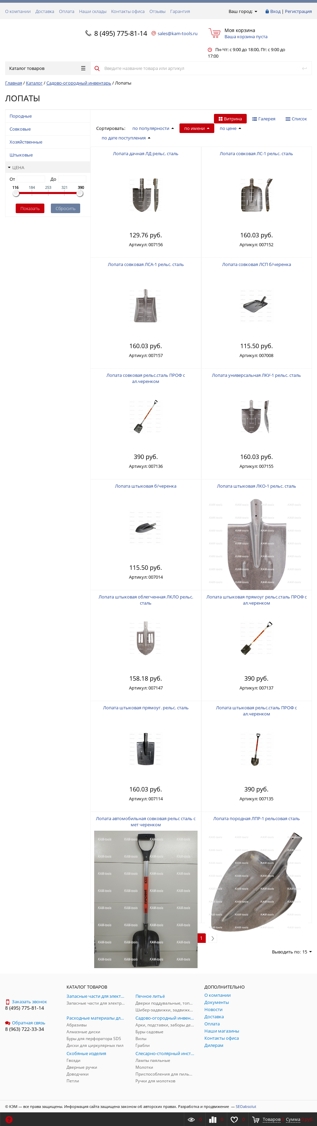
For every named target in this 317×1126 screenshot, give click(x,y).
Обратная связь (25, 1023)
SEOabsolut (246, 1106)
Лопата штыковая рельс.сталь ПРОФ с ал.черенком (256, 711)
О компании (18, 11)
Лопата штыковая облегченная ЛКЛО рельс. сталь (146, 600)
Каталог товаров (47, 68)
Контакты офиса (128, 11)
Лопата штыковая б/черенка (145, 486)
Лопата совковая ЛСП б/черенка (256, 264)
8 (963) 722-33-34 (24, 1029)
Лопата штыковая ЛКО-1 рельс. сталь (256, 486)
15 (307, 952)
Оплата (66, 11)
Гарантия (180, 11)
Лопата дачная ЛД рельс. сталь (145, 153)
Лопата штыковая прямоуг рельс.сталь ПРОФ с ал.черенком (256, 600)
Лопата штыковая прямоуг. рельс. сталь (146, 708)
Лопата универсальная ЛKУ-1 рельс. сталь (256, 375)
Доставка (44, 11)
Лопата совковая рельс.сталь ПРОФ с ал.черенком (145, 378)
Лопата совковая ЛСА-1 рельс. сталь (146, 264)
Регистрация (298, 11)
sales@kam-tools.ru (178, 33)
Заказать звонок (26, 1001)
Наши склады (92, 11)
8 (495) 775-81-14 (120, 33)
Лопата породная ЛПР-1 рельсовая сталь (256, 818)
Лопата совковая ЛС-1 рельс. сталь (256, 153)
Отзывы (157, 11)
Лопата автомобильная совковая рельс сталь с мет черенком (146, 821)
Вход (275, 11)
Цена (16, 167)
